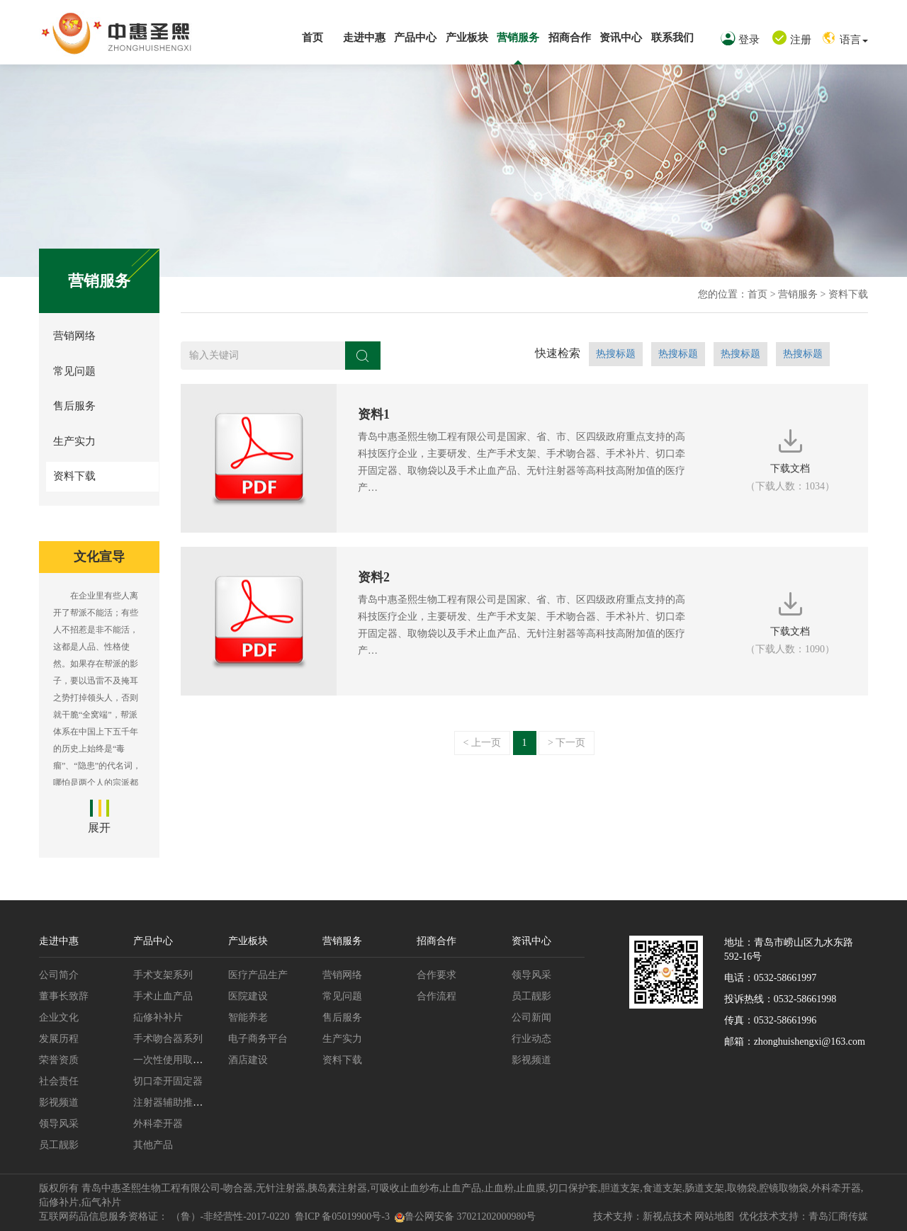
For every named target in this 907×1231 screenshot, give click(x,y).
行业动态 (531, 1038)
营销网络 (74, 335)
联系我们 (672, 37)
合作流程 (436, 996)
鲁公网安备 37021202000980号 (465, 1216)
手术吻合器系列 (168, 1038)
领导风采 (59, 1123)
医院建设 (248, 996)
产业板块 (467, 37)
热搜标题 (616, 353)
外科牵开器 (158, 1123)
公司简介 (59, 975)
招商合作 (569, 37)
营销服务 (518, 37)
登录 (740, 39)
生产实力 (74, 441)
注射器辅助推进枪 (173, 1102)
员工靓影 (59, 1145)
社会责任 (59, 1081)
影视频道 (59, 1102)
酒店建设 (248, 1060)
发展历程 (59, 1038)
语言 (845, 39)
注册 (791, 39)
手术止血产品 (163, 996)
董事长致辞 (64, 996)
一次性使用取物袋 (173, 1060)
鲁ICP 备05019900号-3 (342, 1216)
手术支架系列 (163, 975)
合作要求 (436, 975)
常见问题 (74, 371)
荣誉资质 (59, 1060)
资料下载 (848, 294)
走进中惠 (364, 37)
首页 (312, 37)
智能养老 (248, 1017)
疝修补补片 (158, 1017)
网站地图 (714, 1216)
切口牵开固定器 (168, 1081)
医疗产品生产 (258, 975)
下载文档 (790, 458)
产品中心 (415, 37)
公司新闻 (531, 1017)
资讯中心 (620, 37)
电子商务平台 (258, 1038)
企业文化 (59, 1017)
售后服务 (74, 406)
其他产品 (153, 1145)
